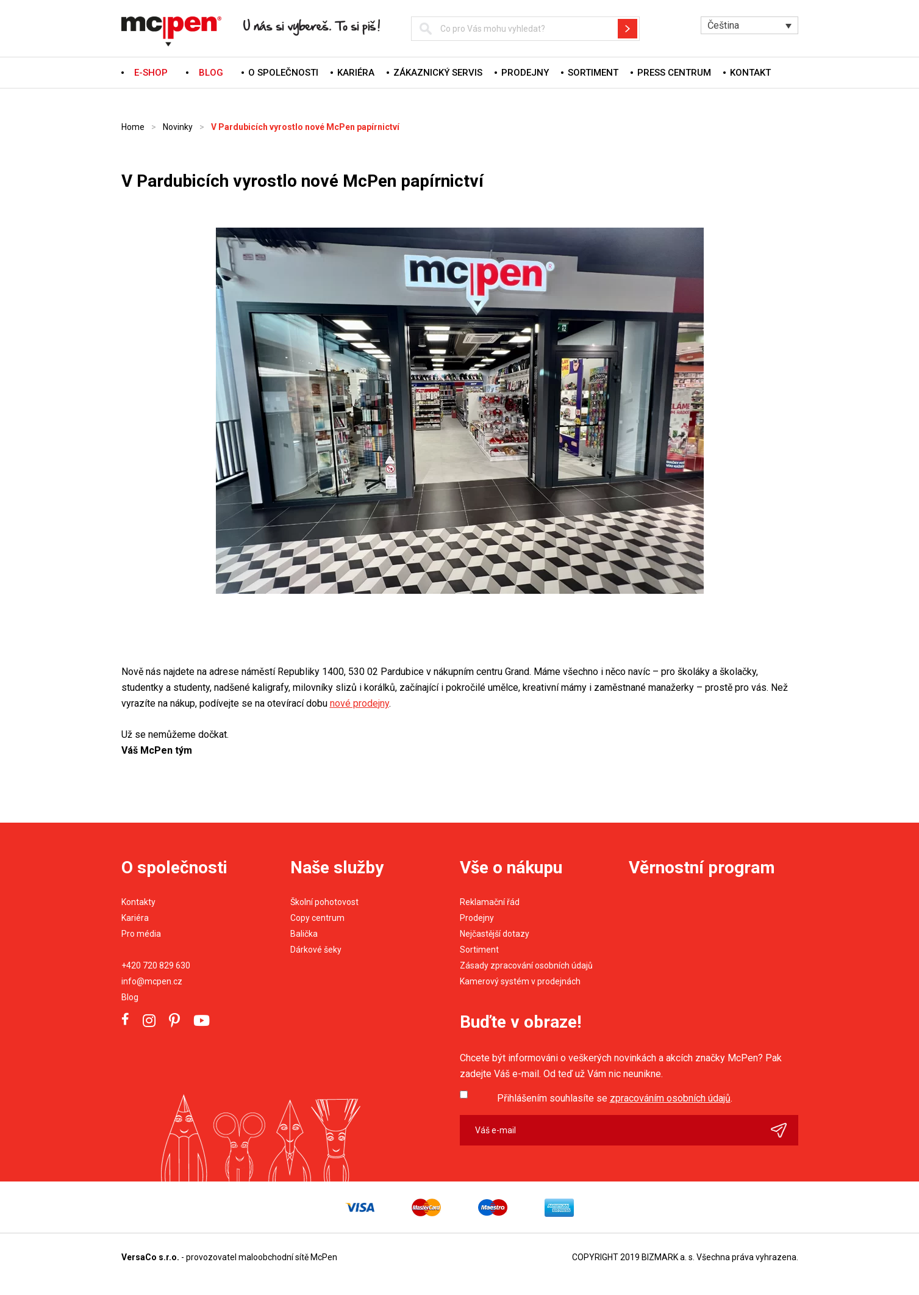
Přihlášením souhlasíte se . (614, 1098)
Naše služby (337, 867)
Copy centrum (317, 918)
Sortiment (593, 72)
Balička (304, 934)
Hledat (627, 28)
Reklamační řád (490, 902)
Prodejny (525, 72)
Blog (129, 997)
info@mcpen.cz (151, 981)
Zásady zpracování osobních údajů (526, 965)
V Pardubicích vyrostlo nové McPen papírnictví (305, 127)
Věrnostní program (702, 867)
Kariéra (355, 72)
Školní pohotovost (324, 902)
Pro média (141, 934)
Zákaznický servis (437, 72)
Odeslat (784, 1130)
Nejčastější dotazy (494, 934)
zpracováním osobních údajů (670, 1098)
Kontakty (138, 902)
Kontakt (750, 72)
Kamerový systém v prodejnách (520, 981)
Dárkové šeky (315, 949)
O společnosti (283, 72)
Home (133, 127)
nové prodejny (359, 703)
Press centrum (674, 72)
